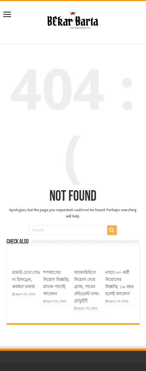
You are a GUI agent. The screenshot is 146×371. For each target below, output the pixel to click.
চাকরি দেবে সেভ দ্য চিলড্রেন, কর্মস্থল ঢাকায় (26, 279)
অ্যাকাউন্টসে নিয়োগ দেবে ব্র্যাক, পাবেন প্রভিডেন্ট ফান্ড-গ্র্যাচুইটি (87, 286)
